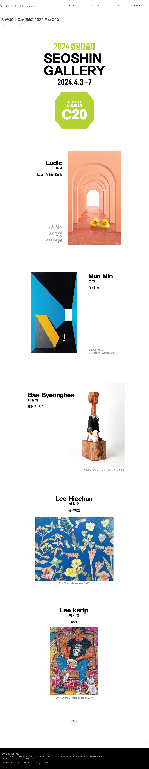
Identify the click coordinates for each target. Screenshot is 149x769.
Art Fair (95, 6)
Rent (117, 6)
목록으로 (74, 721)
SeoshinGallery (73, 6)
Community (138, 6)
